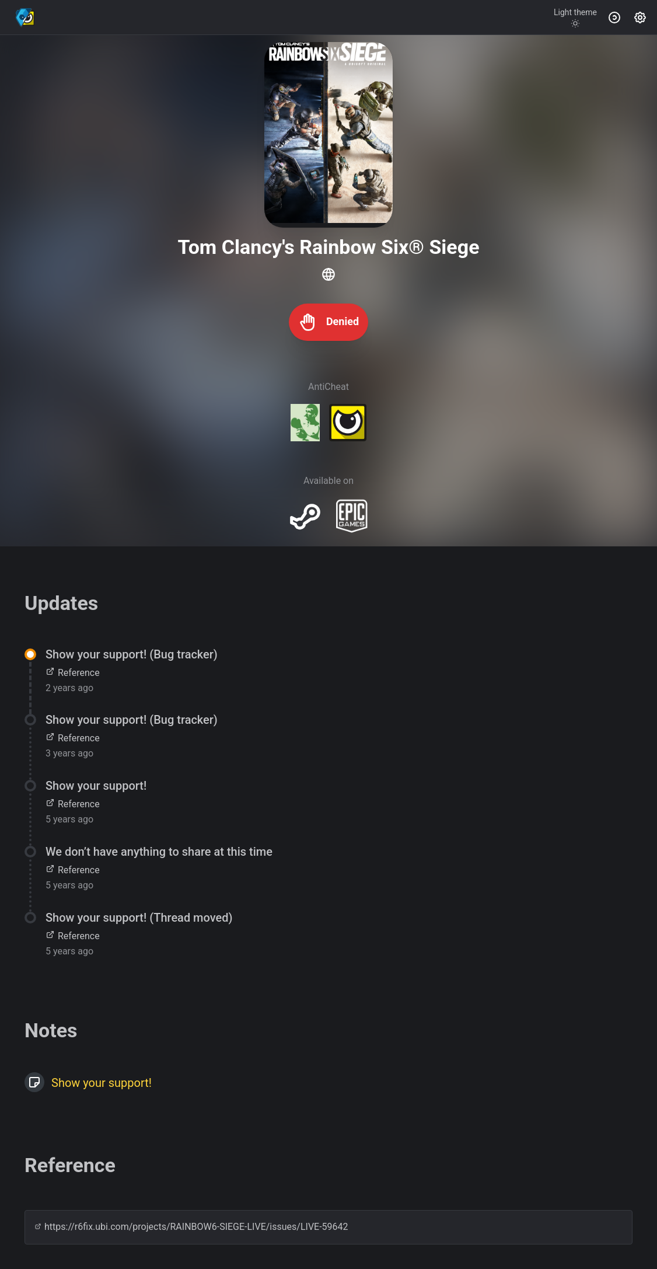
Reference (73, 672)
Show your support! (101, 1083)
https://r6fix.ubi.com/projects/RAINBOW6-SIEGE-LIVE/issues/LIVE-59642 (191, 1226)
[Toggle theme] (575, 17)
